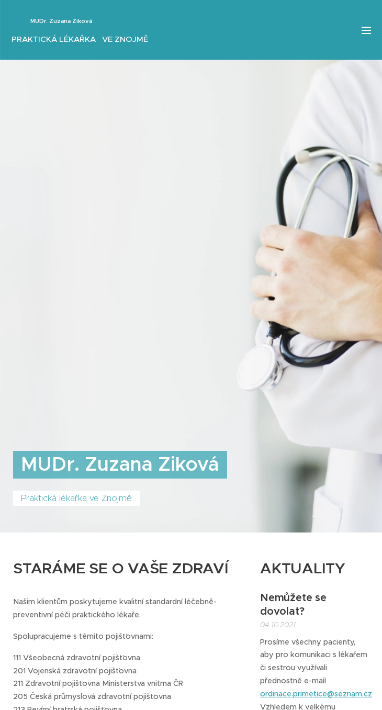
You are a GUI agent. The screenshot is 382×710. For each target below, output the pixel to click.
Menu (366, 30)
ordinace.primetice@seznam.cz (316, 693)
